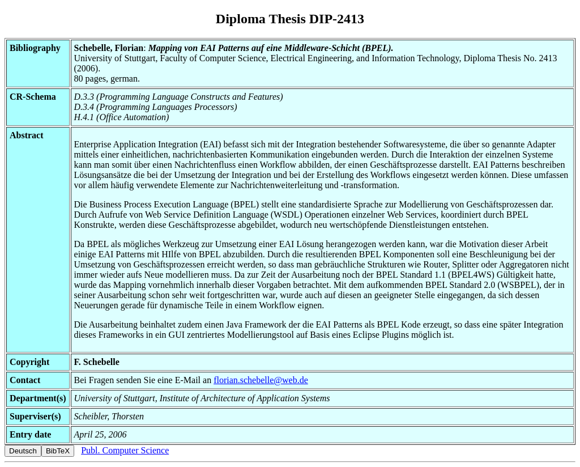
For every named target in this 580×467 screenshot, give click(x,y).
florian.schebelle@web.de (261, 380)
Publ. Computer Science (125, 450)
